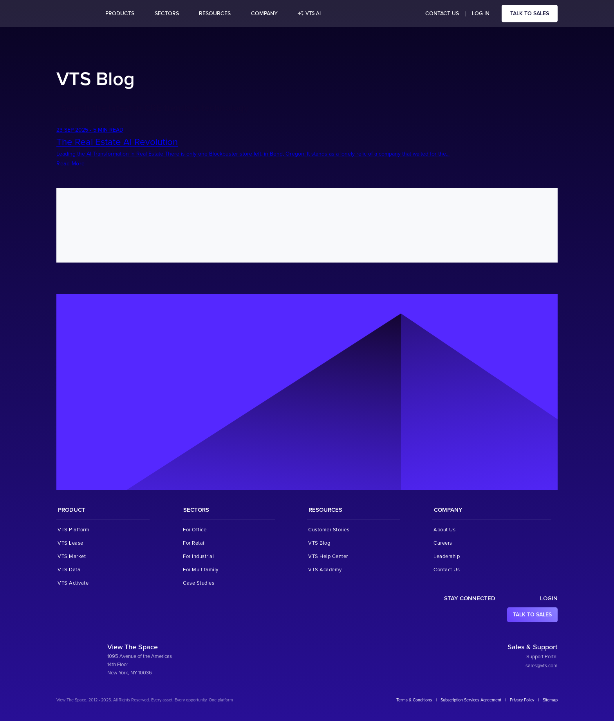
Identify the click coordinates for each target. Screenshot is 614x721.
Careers (442, 543)
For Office (194, 530)
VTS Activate (73, 583)
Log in (480, 13)
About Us (444, 530)
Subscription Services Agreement (471, 700)
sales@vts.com (542, 666)
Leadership (446, 556)
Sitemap (550, 700)
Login (549, 598)
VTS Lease (70, 543)
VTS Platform (73, 530)
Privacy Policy (522, 700)
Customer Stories (328, 530)
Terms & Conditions (414, 700)
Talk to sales (529, 13)
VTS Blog (319, 543)
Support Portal (542, 657)
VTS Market (72, 556)
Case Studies (198, 583)
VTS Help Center (328, 556)
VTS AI (309, 14)
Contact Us (442, 13)
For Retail (194, 543)
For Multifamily (201, 570)
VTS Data (69, 570)
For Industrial (198, 556)
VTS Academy (325, 570)
